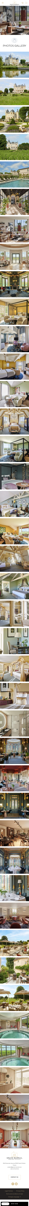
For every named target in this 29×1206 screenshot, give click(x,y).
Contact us (14, 1177)
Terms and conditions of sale (14, 1194)
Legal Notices (9, 1191)
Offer (3, 3)
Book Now (14, 1203)
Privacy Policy (20, 1191)
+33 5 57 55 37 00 (22, 3)
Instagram (16, 1184)
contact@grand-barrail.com (14, 1167)
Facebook (12, 1184)
